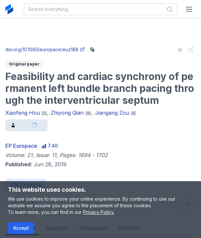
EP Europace (21, 145)
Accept (21, 228)
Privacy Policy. (98, 212)
